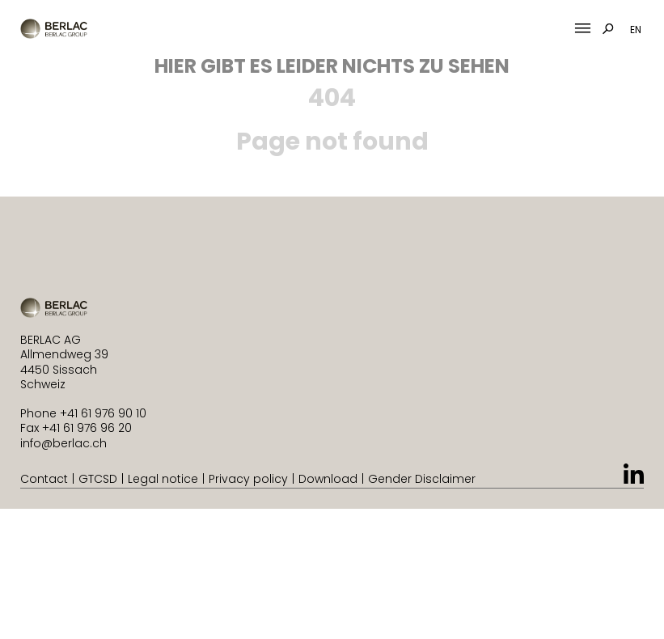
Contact (44, 479)
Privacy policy (248, 479)
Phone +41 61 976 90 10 (83, 413)
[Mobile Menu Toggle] (583, 28)
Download (327, 479)
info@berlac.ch (63, 443)
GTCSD (97, 479)
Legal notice (163, 479)
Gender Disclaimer (422, 479)
